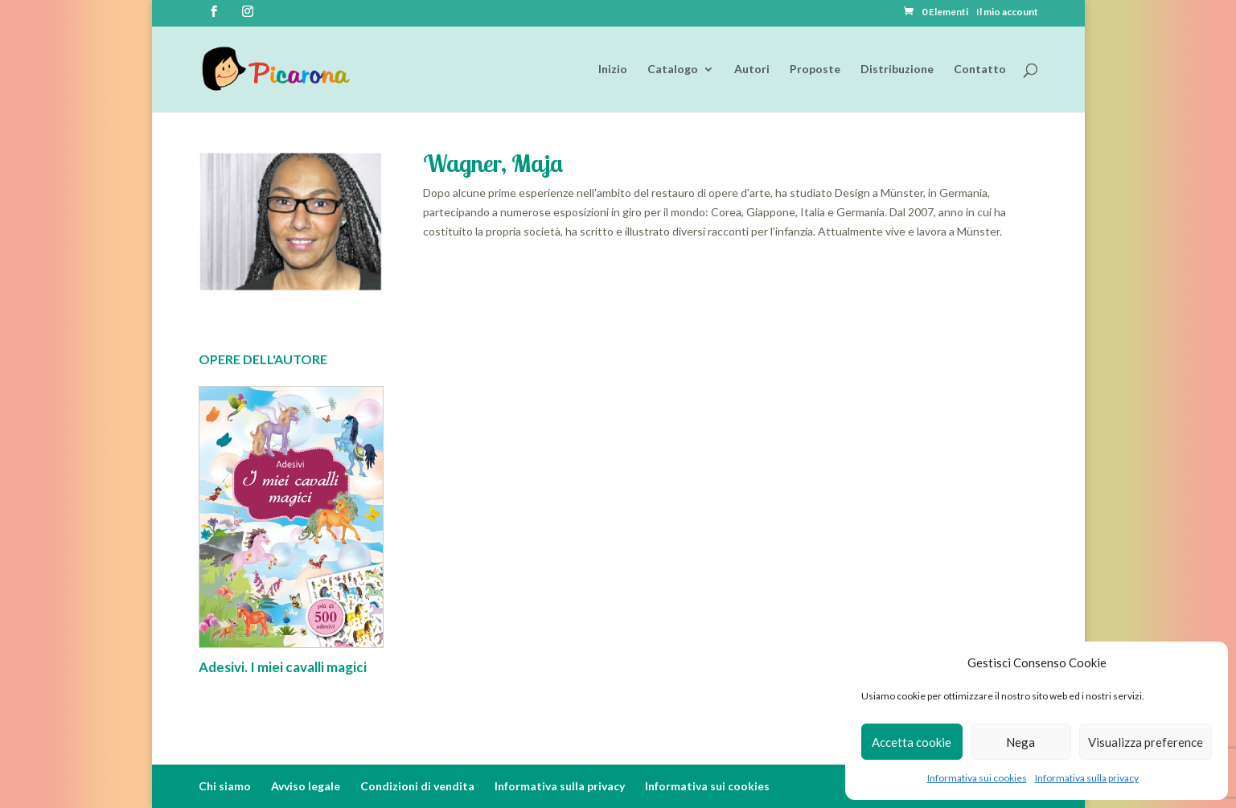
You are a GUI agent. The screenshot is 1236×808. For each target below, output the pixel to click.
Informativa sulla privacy (1087, 778)
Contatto (980, 70)
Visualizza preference (1145, 742)
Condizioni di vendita (417, 786)
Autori (752, 70)
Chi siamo (225, 786)
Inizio (612, 70)
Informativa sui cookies (977, 778)
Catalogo (672, 70)
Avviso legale (305, 786)
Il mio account (1007, 12)
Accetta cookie (911, 742)
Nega (1020, 742)
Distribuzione (897, 70)
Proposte (815, 70)
